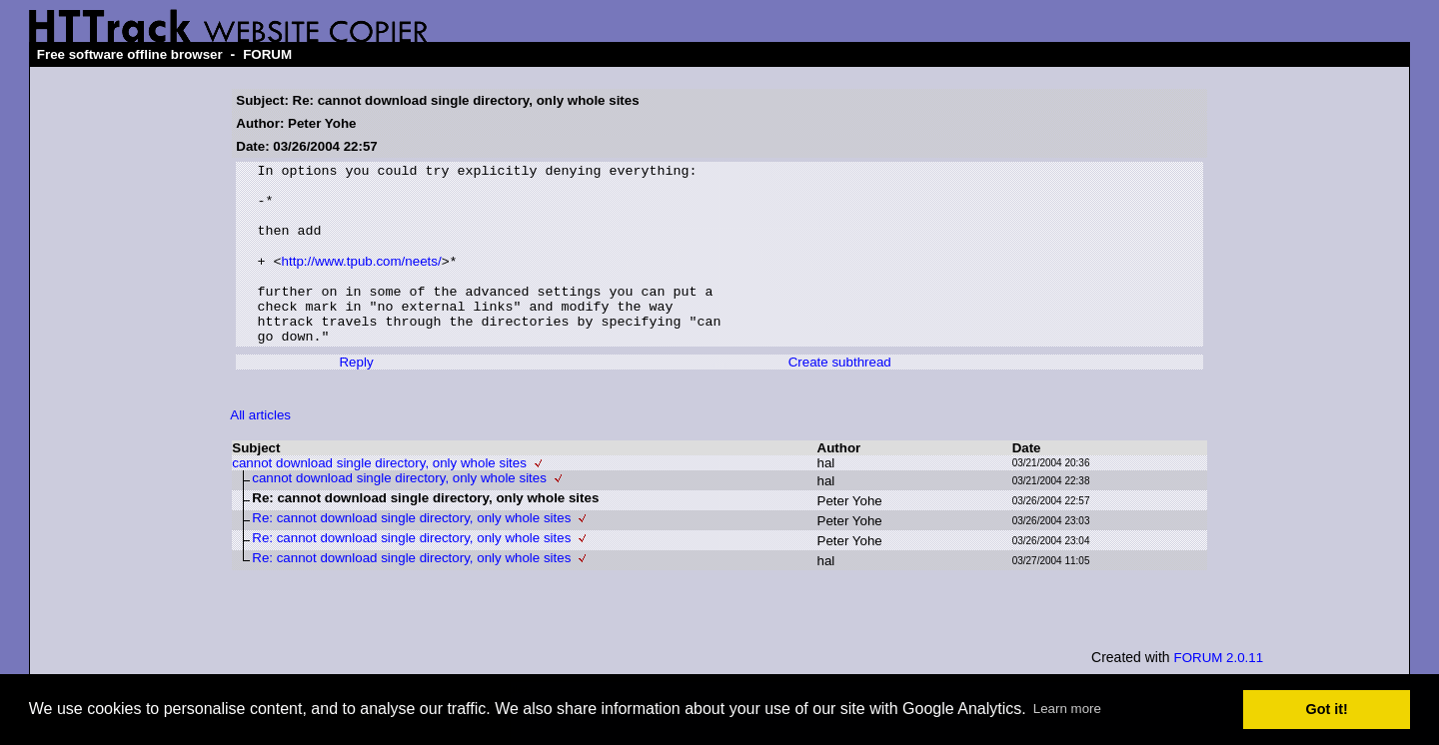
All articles (260, 449)
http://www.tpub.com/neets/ (362, 281)
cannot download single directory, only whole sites (379, 497)
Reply (356, 396)
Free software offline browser (130, 54)
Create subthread (839, 396)
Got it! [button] (1327, 709)
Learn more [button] (1067, 708)
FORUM (267, 54)
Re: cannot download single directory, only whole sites (411, 552)
